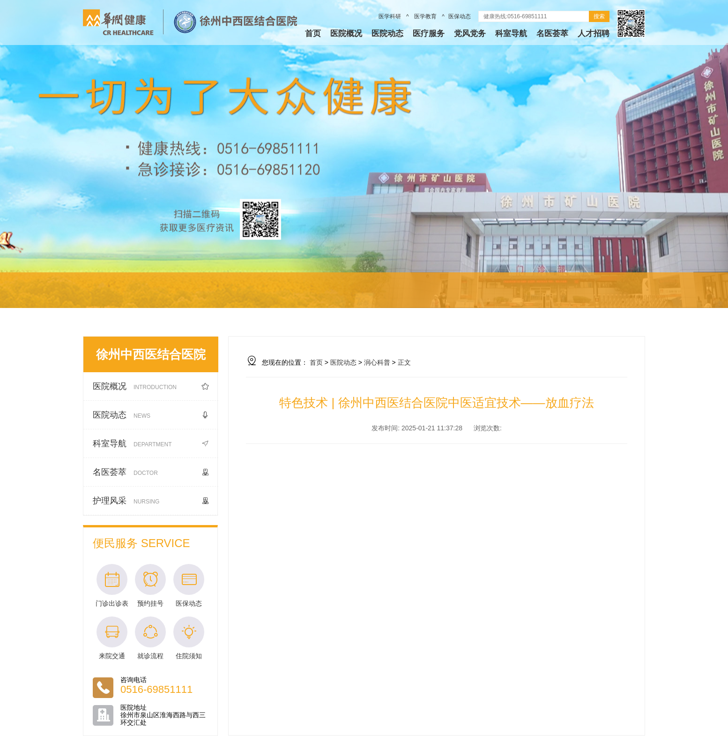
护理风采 (151, 501)
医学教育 (425, 16)
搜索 (599, 16)
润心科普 (377, 362)
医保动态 (459, 16)
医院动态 (387, 33)
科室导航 (511, 33)
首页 (313, 33)
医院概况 (346, 33)
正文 (404, 362)
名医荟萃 (552, 33)
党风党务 (470, 33)
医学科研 (390, 16)
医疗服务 (429, 33)
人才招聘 (593, 33)
